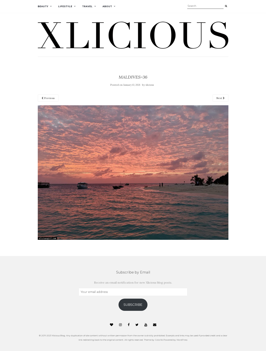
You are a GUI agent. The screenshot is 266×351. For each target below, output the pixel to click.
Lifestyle (65, 6)
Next (220, 98)
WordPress (181, 339)
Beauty (43, 6)
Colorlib (159, 339)
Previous (48, 98)
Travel (87, 6)
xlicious (149, 84)
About (107, 6)
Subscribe (133, 305)
